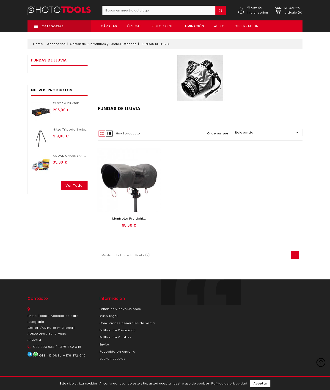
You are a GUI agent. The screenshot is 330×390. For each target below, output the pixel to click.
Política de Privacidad (117, 330)
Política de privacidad (229, 383)
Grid (101, 133)
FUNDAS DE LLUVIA (49, 60)
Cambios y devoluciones (120, 309)
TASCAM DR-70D (66, 103)
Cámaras (109, 26)
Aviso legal (108, 316)
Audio (219, 26)
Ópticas (134, 26)
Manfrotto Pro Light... (129, 218)
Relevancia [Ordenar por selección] (267, 132)
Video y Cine (162, 26)
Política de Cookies (115, 337)
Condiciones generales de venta (127, 323)
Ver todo (74, 185)
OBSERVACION (246, 26)
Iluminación (193, 26)
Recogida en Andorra (117, 351)
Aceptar (260, 383)
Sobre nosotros (112, 359)
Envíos (104, 344)
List (109, 133)
